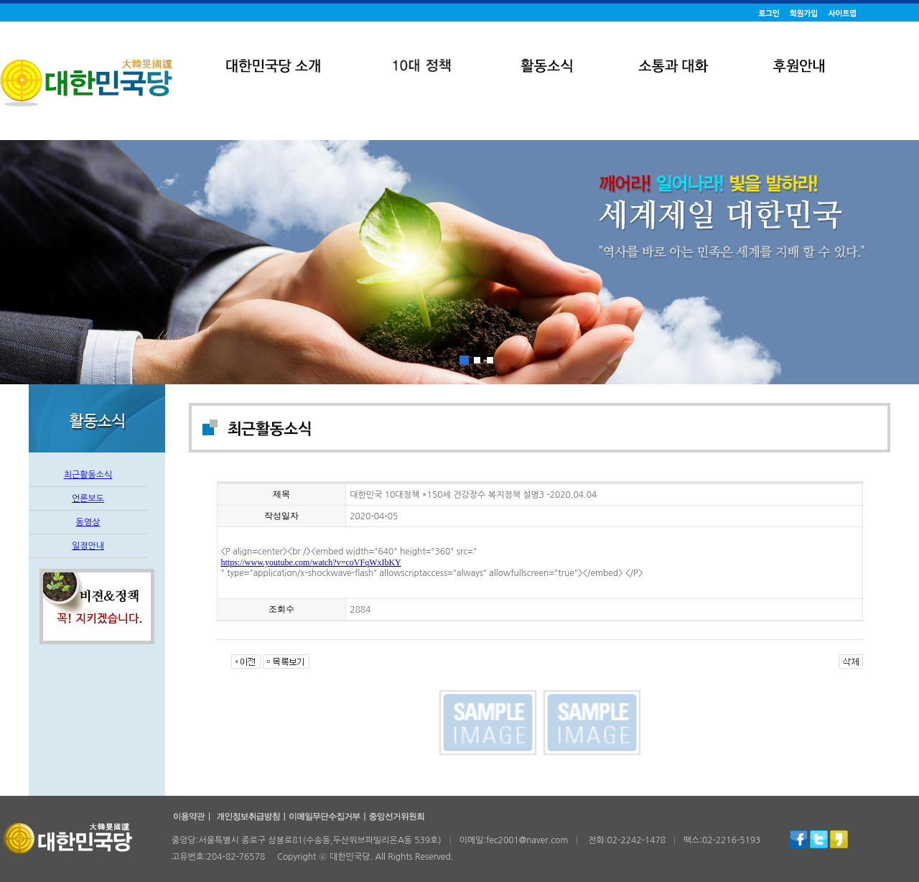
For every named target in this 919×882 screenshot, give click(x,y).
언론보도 (88, 498)
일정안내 (88, 546)
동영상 (88, 522)
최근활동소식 (88, 474)
